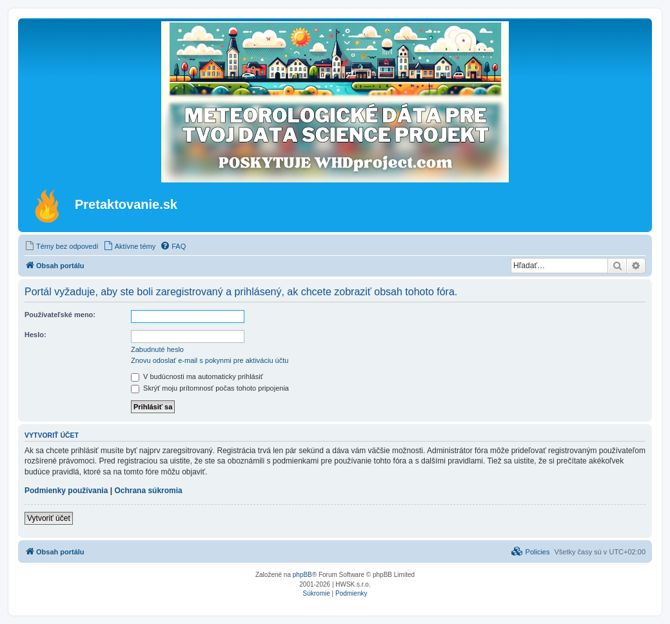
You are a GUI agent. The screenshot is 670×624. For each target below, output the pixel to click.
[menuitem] (62, 246)
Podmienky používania (66, 490)
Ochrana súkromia (148, 490)
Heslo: (35, 334)
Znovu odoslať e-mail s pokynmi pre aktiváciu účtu (209, 360)
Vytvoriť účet (48, 518)
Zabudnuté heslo (157, 349)
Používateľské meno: (60, 314)
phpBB (302, 574)
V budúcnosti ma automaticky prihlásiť (197, 376)
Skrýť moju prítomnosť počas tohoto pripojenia (210, 388)
